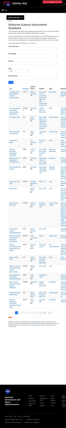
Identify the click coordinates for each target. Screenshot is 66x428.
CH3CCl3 (63, 248)
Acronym (25, 88)
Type (9, 68)
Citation (41, 246)
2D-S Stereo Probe (14, 117)
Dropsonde (52, 158)
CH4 (62, 178)
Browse (53, 403)
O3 (61, 94)
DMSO (62, 112)
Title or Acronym (13, 46)
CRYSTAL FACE (19, 3)
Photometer (52, 92)
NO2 (62, 205)
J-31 (40, 94)
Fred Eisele (33, 108)
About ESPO (32, 401)
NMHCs (63, 172)
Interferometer (53, 292)
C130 (43, 296)
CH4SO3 (63, 110)
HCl (62, 237)
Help (52, 405)
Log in (52, 2)
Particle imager (53, 117)
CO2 (62, 294)
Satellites (42, 406)
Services (42, 396)
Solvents (63, 171)
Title (10, 88)
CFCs (62, 167)
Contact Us (36, 422)
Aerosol (63, 92)
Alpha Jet (41, 128)
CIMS (50, 108)
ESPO (30, 396)
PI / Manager (12, 54)
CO (64, 292)
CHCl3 (62, 252)
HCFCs (62, 169)
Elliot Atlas (33, 167)
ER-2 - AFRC (42, 151)
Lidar (50, 181)
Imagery (63, 282)
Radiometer (52, 282)
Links (52, 396)
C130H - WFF (43, 105)
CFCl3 (62, 244)
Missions (31, 398)
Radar (50, 140)
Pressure (63, 158)
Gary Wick (33, 158)
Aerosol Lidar (13, 188)
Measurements (13, 76)
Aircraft (10, 61)
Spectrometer (53, 236)
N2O (62, 236)
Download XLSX (10, 317)
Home (10, 21)
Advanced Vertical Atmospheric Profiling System (14, 160)
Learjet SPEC (43, 126)
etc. (62, 296)
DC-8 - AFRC (42, 92)
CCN (62, 229)
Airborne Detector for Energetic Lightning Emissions (15, 277)
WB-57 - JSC (42, 119)
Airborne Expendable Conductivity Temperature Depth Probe (15, 303)
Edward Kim (33, 282)
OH (62, 108)
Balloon (41, 236)
